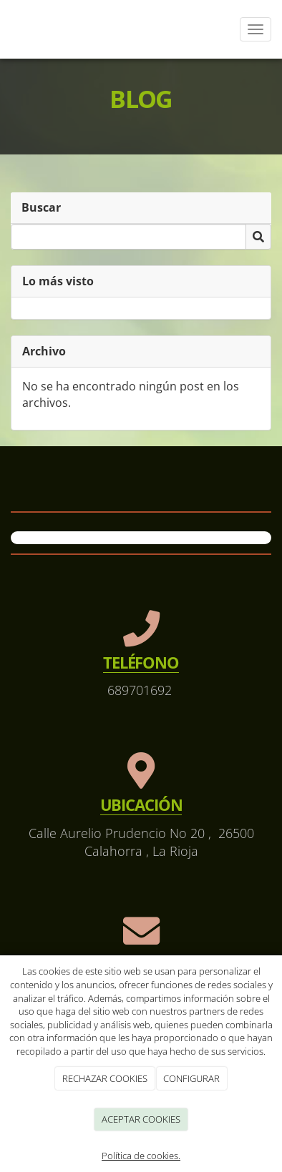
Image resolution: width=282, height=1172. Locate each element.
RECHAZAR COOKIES (104, 1078)
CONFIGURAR (191, 1078)
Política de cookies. (141, 1155)
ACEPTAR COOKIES (141, 1119)
